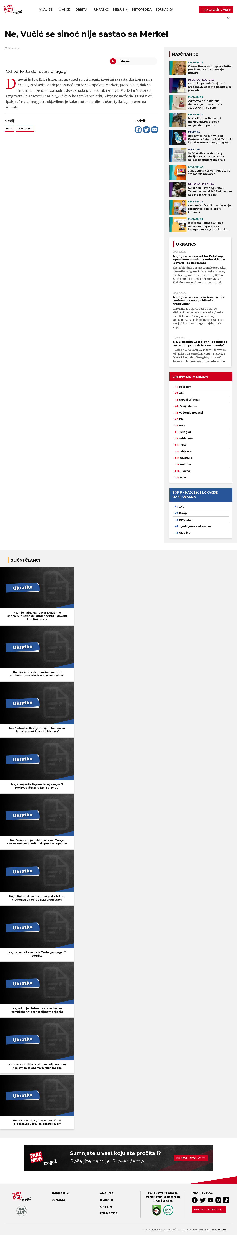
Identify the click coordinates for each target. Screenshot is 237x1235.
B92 (182, 425)
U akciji (65, 9)
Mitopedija (142, 9)
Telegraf (185, 432)
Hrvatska (185, 519)
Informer (24, 128)
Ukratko (101, 9)
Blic (9, 128)
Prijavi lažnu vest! (208, 1209)
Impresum (60, 1193)
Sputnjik (186, 458)
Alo (181, 393)
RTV (183, 477)
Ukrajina (184, 532)
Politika (185, 464)
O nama (58, 1200)
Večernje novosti (191, 412)
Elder (222, 1229)
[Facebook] (138, 129)
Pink (183, 445)
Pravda (185, 471)
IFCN (156, 1200)
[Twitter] (146, 129)
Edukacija (164, 9)
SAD (181, 506)
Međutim (120, 9)
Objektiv (186, 451)
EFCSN (167, 1200)
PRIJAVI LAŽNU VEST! (216, 9)
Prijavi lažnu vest (190, 1158)
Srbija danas (188, 406)
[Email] (154, 129)
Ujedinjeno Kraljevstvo (195, 526)
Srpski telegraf (189, 399)
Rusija (183, 513)
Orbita (81, 9)
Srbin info (186, 438)
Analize (45, 9)
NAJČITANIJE (185, 54)
